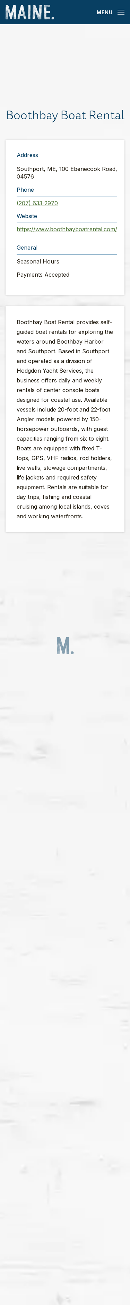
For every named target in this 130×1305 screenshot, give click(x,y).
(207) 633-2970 (37, 203)
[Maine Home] (30, 12)
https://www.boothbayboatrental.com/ (67, 229)
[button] (65, 65)
